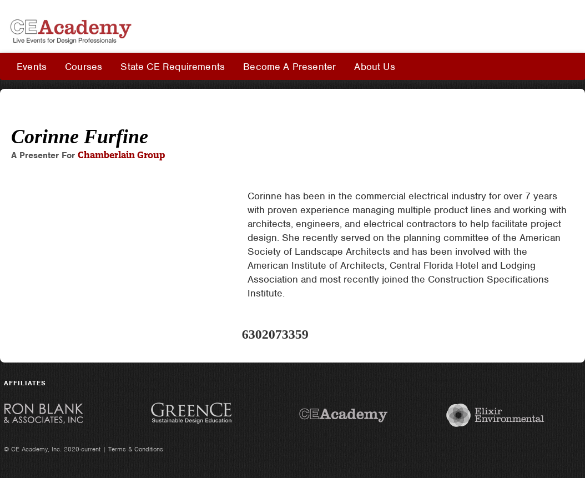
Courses (83, 67)
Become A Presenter (289, 67)
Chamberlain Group (121, 154)
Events (32, 67)
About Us (374, 67)
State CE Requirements (172, 67)
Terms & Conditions (135, 449)
